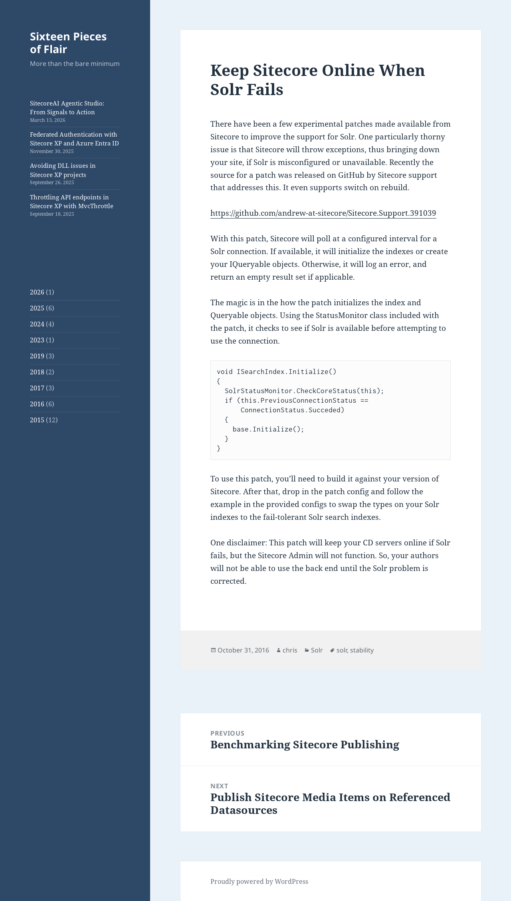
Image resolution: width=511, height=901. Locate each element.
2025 (37, 308)
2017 (37, 388)
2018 (37, 372)
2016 (37, 404)
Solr (317, 650)
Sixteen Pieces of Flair (68, 42)
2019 (37, 356)
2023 (37, 340)
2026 (37, 292)
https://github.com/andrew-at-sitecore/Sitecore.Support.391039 (323, 213)
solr (342, 650)
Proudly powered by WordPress (259, 881)
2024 (37, 324)
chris (290, 650)
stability (362, 650)
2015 (37, 420)
